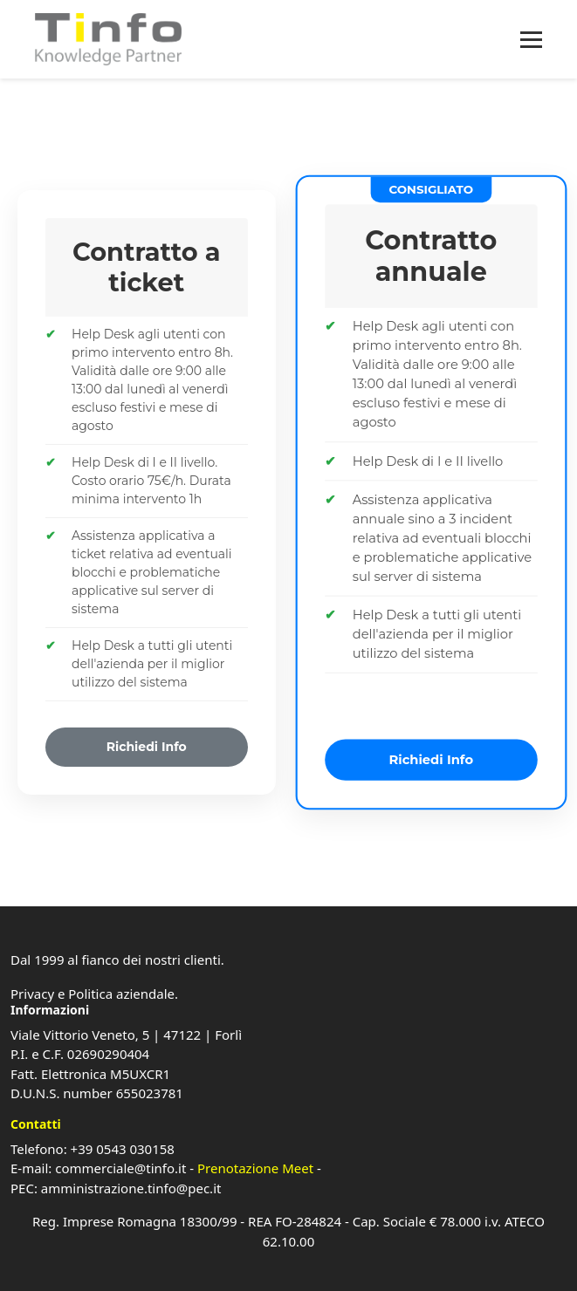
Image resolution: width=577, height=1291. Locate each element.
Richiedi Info (146, 747)
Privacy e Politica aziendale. (94, 993)
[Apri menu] (531, 39)
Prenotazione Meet (255, 1168)
